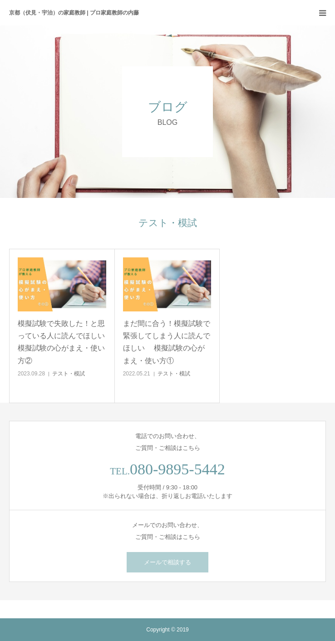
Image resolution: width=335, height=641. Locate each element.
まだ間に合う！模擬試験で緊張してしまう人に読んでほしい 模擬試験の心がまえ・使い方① (166, 342)
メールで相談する (167, 562)
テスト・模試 (68, 373)
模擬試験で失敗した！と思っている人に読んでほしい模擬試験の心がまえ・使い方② (61, 342)
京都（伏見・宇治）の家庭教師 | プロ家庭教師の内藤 (74, 12)
